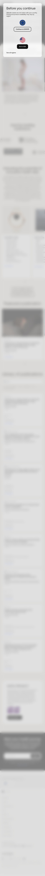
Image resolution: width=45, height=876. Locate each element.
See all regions (11, 52)
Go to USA (22, 46)
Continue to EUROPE (22, 29)
